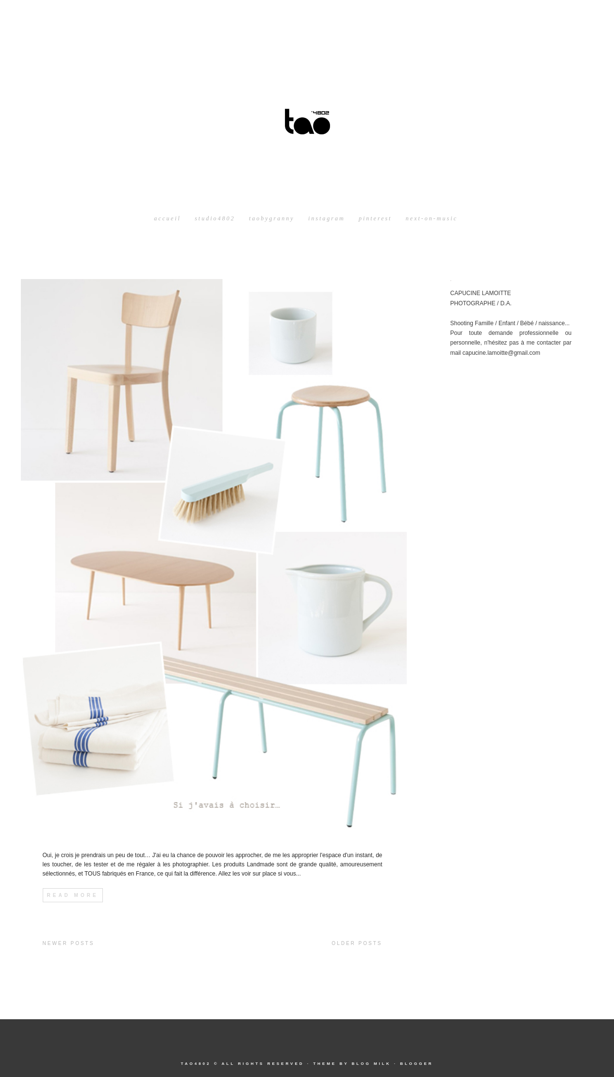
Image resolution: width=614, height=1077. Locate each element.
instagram (326, 218)
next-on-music (432, 218)
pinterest (375, 218)
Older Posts (357, 943)
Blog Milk (371, 1063)
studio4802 (215, 218)
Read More (73, 895)
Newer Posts (69, 943)
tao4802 (196, 1063)
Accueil (167, 218)
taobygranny (272, 218)
